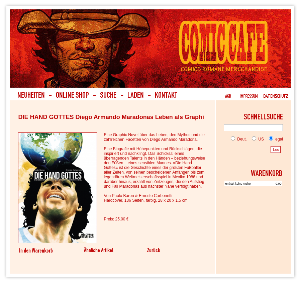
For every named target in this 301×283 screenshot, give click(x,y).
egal (274, 139)
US (256, 139)
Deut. (239, 139)
